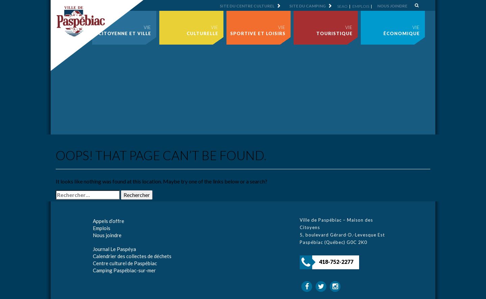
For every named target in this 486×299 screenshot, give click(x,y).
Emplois (360, 6)
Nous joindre (392, 5)
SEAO (342, 6)
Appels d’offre (108, 221)
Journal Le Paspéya (114, 249)
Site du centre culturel (247, 5)
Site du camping (307, 5)
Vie (125, 30)
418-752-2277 (336, 261)
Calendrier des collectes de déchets (132, 256)
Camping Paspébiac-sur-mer (124, 270)
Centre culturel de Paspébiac (125, 263)
